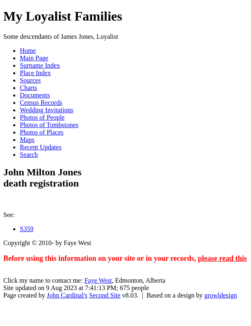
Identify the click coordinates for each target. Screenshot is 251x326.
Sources (30, 80)
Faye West (97, 280)
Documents (35, 95)
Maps (27, 139)
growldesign (220, 295)
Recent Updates (41, 147)
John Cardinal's (67, 295)
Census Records (41, 102)
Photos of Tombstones (49, 124)
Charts (28, 87)
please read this (222, 258)
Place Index (35, 72)
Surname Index (40, 65)
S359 (26, 228)
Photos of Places (42, 132)
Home (28, 50)
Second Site (105, 295)
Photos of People (42, 117)
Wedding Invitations (46, 109)
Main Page (34, 57)
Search (29, 154)
